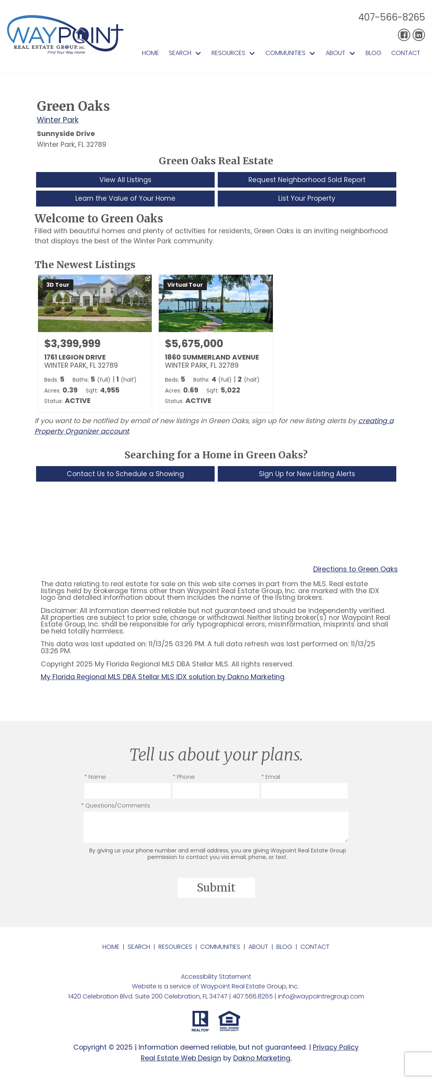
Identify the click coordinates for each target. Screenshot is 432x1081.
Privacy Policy (336, 1048)
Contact (405, 53)
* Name (95, 777)
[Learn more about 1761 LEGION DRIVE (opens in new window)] (95, 344)
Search (139, 947)
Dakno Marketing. (262, 1059)
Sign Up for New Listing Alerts (307, 474)
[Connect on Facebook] (404, 35)
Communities (220, 947)
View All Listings (125, 179)
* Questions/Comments (115, 806)
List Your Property (307, 198)
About (258, 947)
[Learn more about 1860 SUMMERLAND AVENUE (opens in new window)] (215, 344)
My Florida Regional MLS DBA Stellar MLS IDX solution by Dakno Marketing (163, 678)
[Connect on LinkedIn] (419, 35)
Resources (175, 947)
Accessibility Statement (216, 977)
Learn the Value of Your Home (125, 198)
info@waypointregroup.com (321, 997)
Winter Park (58, 120)
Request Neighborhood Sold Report (307, 179)
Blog (374, 53)
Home (150, 53)
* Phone (184, 777)
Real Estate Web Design (181, 1059)
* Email (270, 777)
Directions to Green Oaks (355, 570)
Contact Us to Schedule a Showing (125, 474)
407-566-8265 (391, 17)
